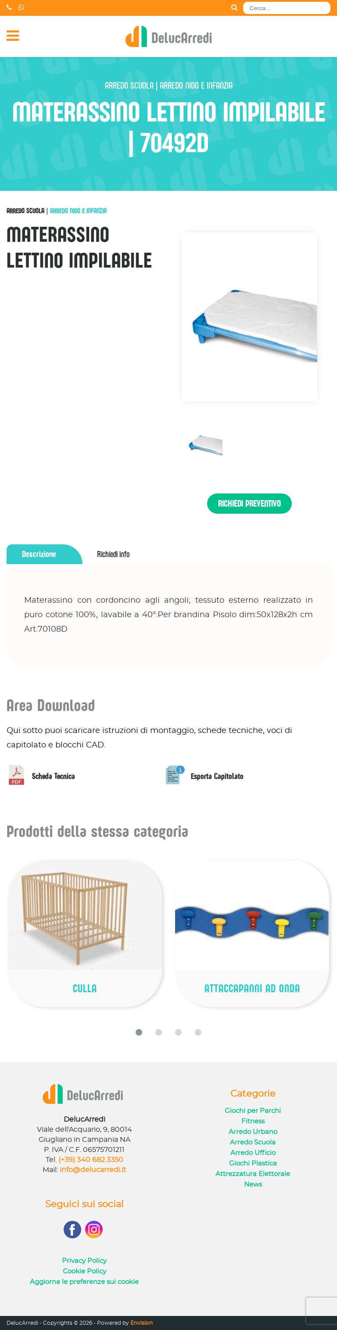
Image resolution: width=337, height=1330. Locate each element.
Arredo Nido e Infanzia (78, 210)
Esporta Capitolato (204, 776)
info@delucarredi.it (93, 1169)
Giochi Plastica (253, 1163)
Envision (141, 1323)
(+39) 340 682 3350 (90, 1159)
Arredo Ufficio (253, 1153)
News (253, 1184)
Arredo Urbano (253, 1132)
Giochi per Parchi (253, 1111)
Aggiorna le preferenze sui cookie (84, 1282)
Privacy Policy (84, 1261)
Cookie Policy (84, 1271)
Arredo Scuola (25, 210)
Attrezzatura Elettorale (252, 1174)
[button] (139, 1032)
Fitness (253, 1121)
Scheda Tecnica (41, 776)
